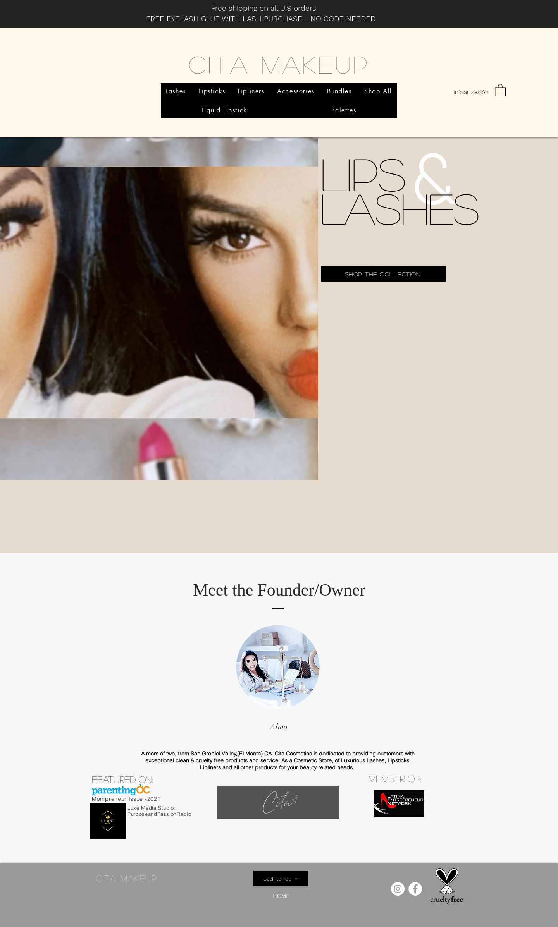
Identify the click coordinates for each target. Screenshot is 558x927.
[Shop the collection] (383, 274)
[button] (500, 89)
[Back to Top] (280, 878)
